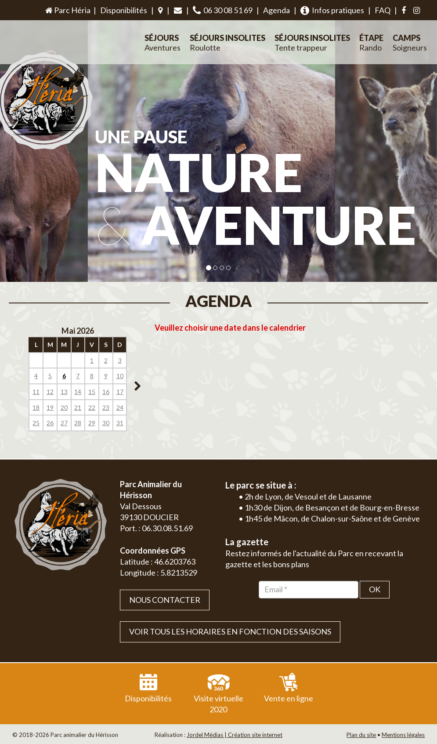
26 (50, 423)
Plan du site (361, 734)
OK (374, 589)
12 (50, 391)
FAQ (382, 10)
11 (36, 391)
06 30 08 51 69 (223, 10)
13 (64, 391)
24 (119, 407)
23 (105, 407)
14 (77, 391)
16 (105, 391)
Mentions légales (403, 734)
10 (119, 375)
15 (91, 391)
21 (77, 407)
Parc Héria (67, 10)
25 (36, 423)
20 (64, 407)
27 (64, 423)
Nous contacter (164, 600)
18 (36, 407)
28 (77, 423)
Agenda (276, 10)
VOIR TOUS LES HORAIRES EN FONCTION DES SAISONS (230, 631)
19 (50, 407)
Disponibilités (123, 10)
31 (119, 423)
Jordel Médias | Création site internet (234, 734)
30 (105, 423)
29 (91, 423)
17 (119, 391)
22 (91, 407)
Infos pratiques (332, 10)
